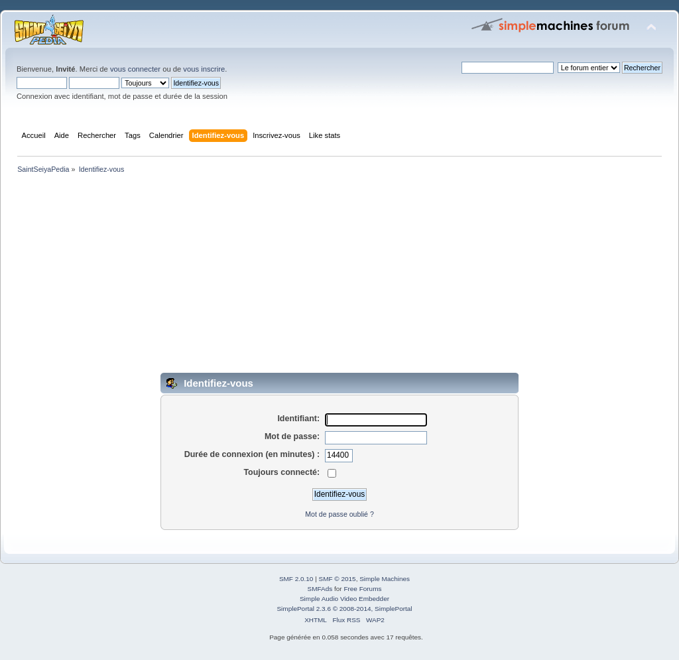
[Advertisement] (339, 276)
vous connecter (135, 69)
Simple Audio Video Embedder (344, 598)
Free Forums (362, 588)
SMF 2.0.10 (296, 578)
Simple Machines (384, 578)
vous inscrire (204, 69)
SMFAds (320, 588)
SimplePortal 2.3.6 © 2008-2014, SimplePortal (344, 608)
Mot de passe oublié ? (339, 514)
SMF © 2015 (337, 578)
